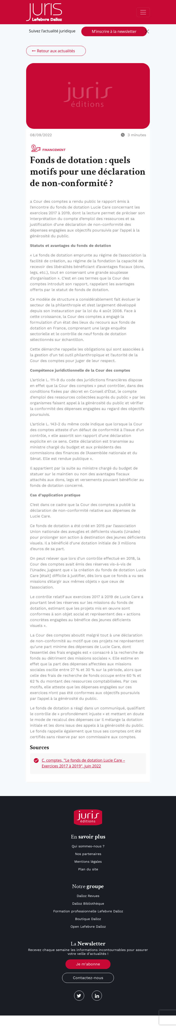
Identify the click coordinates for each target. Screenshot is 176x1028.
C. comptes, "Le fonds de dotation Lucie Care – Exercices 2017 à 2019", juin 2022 (83, 763)
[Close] (147, 31)
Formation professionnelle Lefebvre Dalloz (88, 911)
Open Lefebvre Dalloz (88, 926)
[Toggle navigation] (143, 12)
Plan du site (88, 869)
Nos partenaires (88, 854)
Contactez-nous (88, 977)
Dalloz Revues (88, 896)
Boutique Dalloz (88, 919)
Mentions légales (88, 861)
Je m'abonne (88, 964)
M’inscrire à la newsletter (114, 31)
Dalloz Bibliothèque (88, 903)
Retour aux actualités (53, 51)
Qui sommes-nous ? (88, 846)
